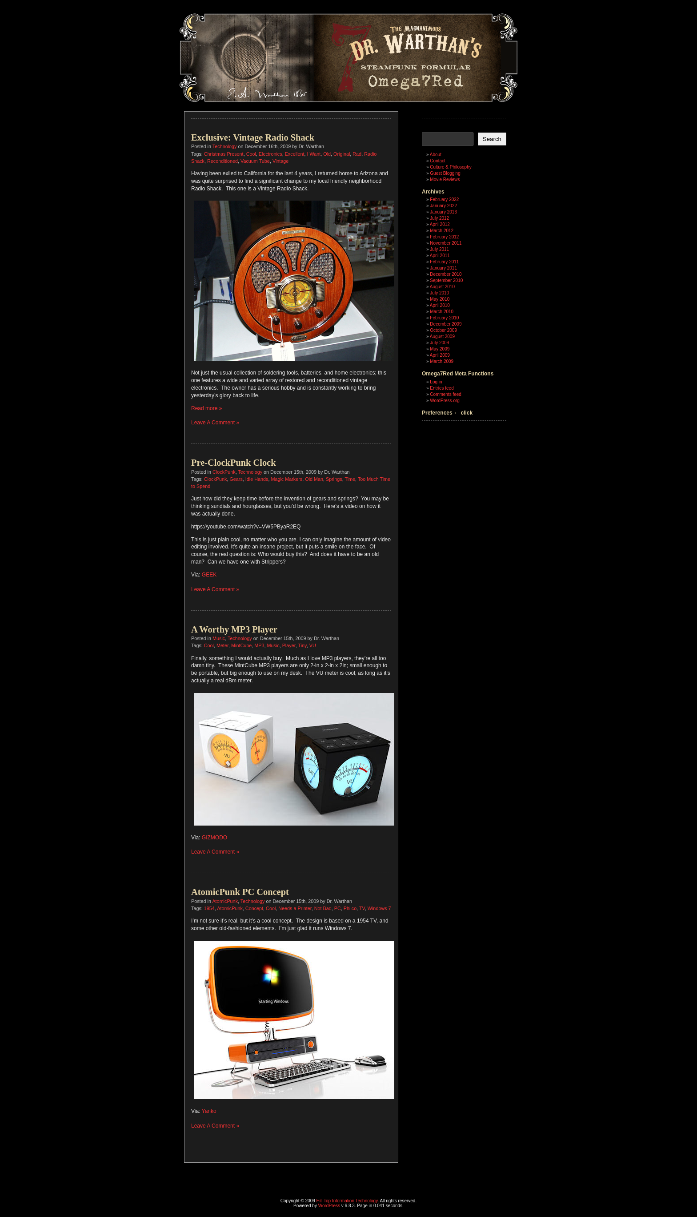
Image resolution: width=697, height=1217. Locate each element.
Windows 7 (379, 908)
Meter (222, 645)
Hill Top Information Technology (347, 1200)
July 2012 (439, 218)
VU (312, 645)
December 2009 (445, 324)
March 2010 (441, 311)
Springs (334, 479)
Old (327, 154)
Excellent (294, 154)
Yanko (209, 1111)
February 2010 (444, 317)
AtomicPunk (225, 901)
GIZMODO (214, 837)
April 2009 (440, 355)
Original (341, 154)
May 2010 (439, 299)
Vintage (280, 161)
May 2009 (439, 349)
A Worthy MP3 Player (234, 629)
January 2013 (443, 212)
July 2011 (439, 249)
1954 (209, 908)
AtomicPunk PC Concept (240, 892)
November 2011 (445, 243)
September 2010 (446, 280)
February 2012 (444, 236)
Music (218, 638)
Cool (251, 154)
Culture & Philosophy (450, 167)
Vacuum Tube (255, 161)
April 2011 (440, 255)
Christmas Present (224, 154)
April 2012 (440, 224)
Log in (436, 381)
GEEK (209, 575)
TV (362, 908)
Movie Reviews (445, 179)
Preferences (437, 413)
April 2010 (440, 305)
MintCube (241, 645)
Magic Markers (286, 479)
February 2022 (444, 199)
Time (349, 479)
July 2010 (439, 292)
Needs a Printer (294, 908)
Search (492, 139)
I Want (313, 154)
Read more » (206, 408)
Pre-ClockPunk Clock (233, 462)
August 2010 (442, 286)
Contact (437, 160)
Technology (224, 146)
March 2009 (441, 361)
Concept (254, 908)
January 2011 (443, 268)
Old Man (314, 479)
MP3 (259, 645)
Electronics (270, 154)
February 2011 (444, 261)
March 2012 (441, 230)
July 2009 (439, 342)
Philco (350, 908)
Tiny (302, 645)
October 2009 (443, 330)
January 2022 (443, 205)
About (435, 154)
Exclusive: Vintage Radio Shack (252, 137)
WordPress (329, 1205)
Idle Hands (256, 479)
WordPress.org (445, 400)
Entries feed (441, 388)
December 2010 (445, 274)
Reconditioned (222, 161)
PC (337, 908)
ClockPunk (224, 472)
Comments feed (445, 394)
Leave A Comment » (215, 422)
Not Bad (323, 908)
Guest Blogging (445, 173)
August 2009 (442, 336)
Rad (357, 154)
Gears (235, 479)
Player (289, 645)
